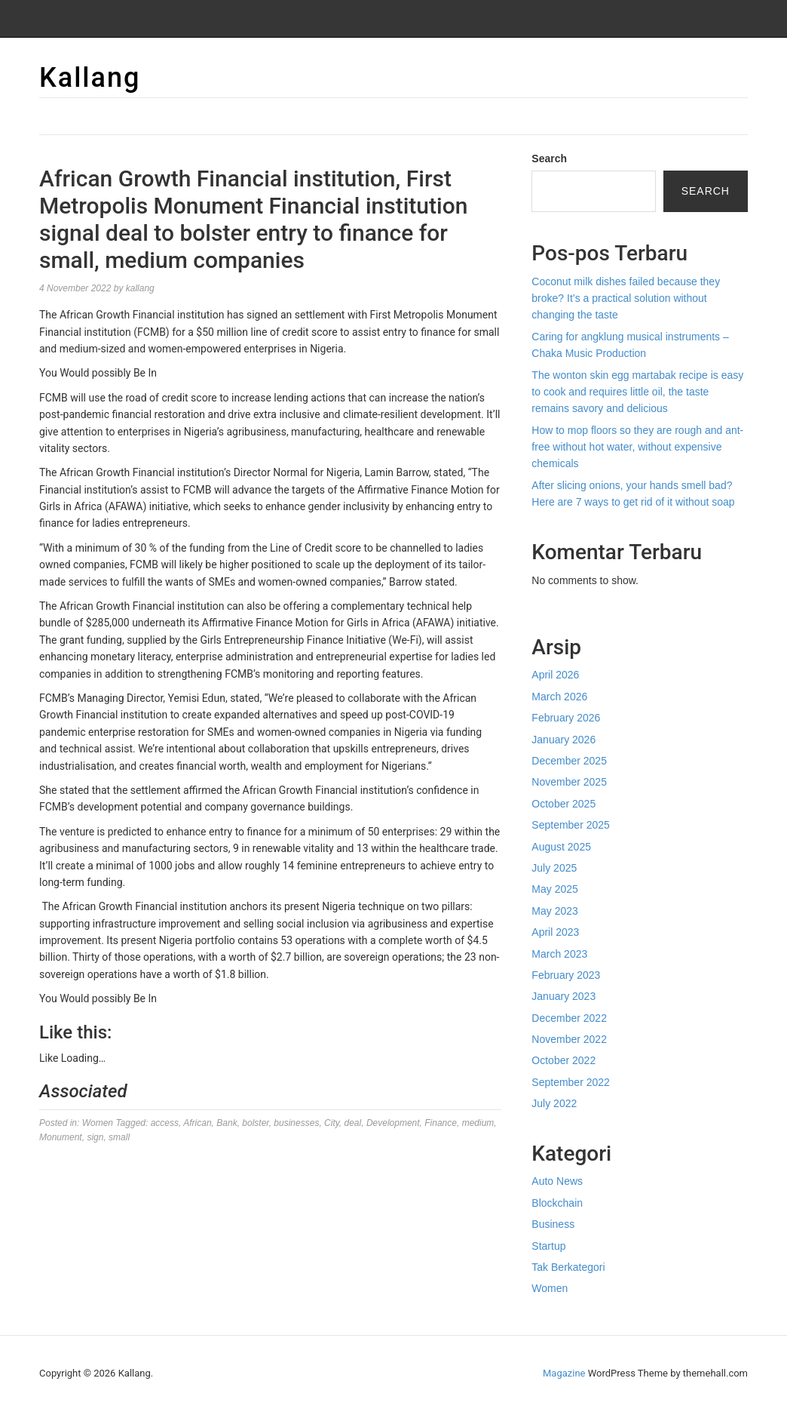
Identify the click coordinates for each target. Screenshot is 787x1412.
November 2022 (569, 1039)
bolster (255, 1123)
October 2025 (563, 804)
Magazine (564, 1373)
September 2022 (570, 1082)
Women (97, 1123)
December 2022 (569, 1018)
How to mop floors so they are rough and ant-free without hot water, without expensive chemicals (637, 447)
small (119, 1137)
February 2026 (565, 718)
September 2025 (570, 825)
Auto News (557, 1181)
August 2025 (561, 847)
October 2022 (563, 1060)
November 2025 (569, 782)
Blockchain (557, 1203)
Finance (440, 1123)
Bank (226, 1123)
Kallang (89, 78)
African (197, 1123)
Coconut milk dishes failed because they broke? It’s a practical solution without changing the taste (625, 298)
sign (95, 1137)
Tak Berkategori (568, 1267)
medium (478, 1123)
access (165, 1123)
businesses (296, 1123)
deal (353, 1123)
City (331, 1123)
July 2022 (554, 1103)
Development (393, 1123)
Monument (60, 1137)
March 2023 (559, 954)
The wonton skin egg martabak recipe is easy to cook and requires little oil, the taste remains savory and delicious (637, 392)
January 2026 (563, 740)
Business (552, 1224)
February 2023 (565, 975)
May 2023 (554, 911)
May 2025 (554, 889)
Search (549, 158)
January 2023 (563, 996)
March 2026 (559, 697)
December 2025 (569, 761)
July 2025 (554, 868)
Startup (548, 1246)
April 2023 (555, 932)
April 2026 (555, 675)
